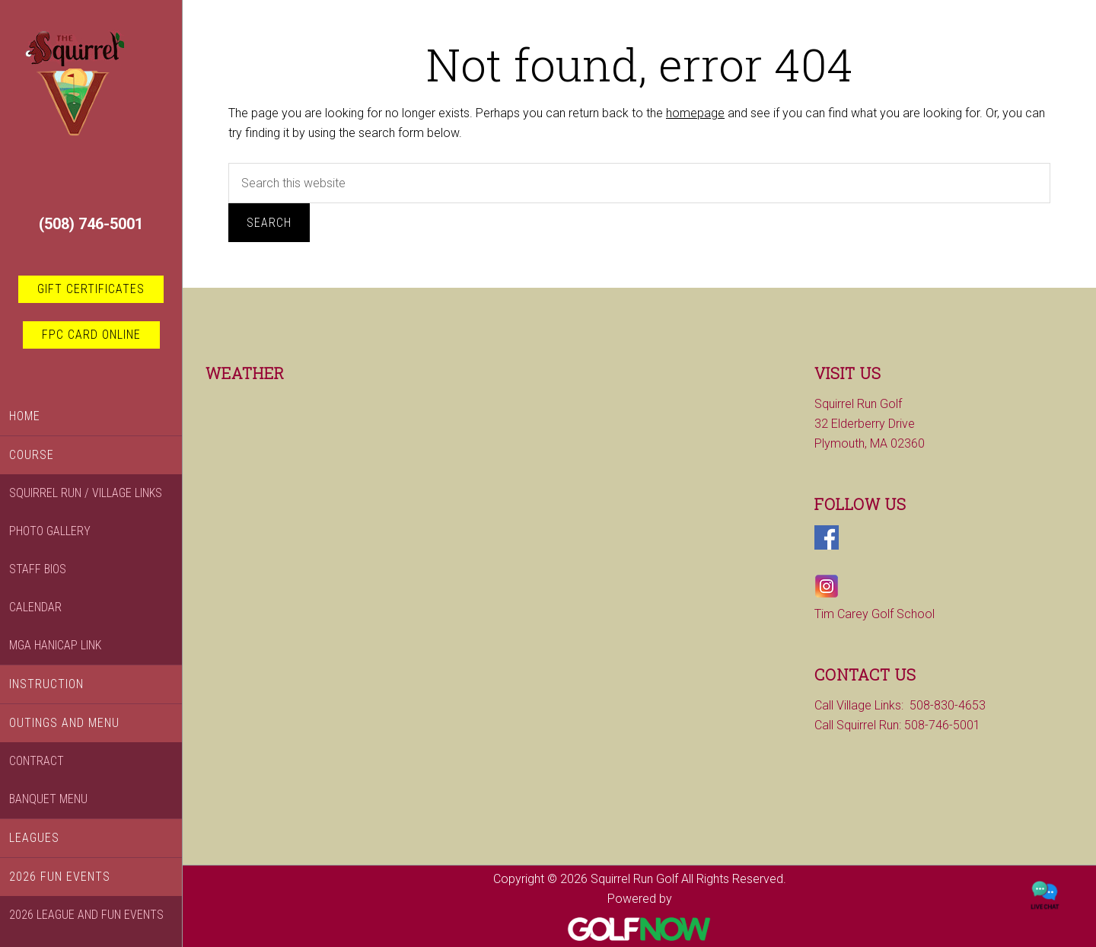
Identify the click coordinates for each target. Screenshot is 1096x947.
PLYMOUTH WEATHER (335, 451)
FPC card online (91, 334)
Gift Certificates (91, 289)
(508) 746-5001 (91, 224)
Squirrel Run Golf (91, 107)
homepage (695, 113)
